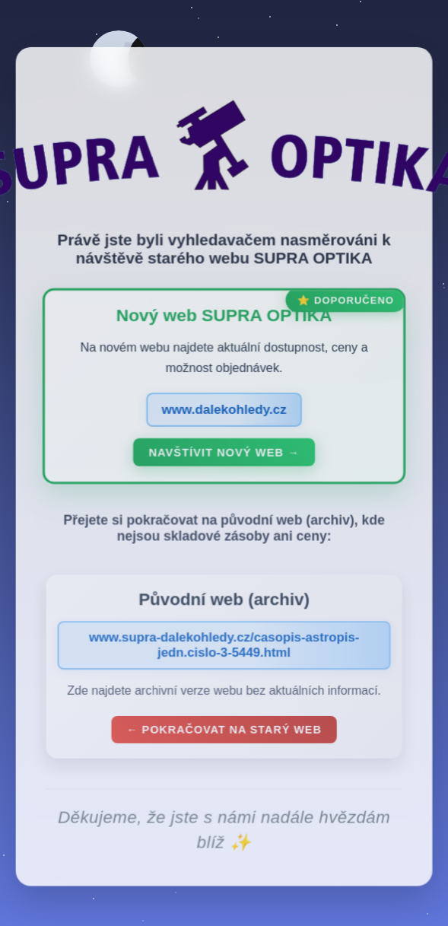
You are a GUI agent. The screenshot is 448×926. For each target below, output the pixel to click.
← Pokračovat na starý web (224, 733)
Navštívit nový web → (224, 456)
